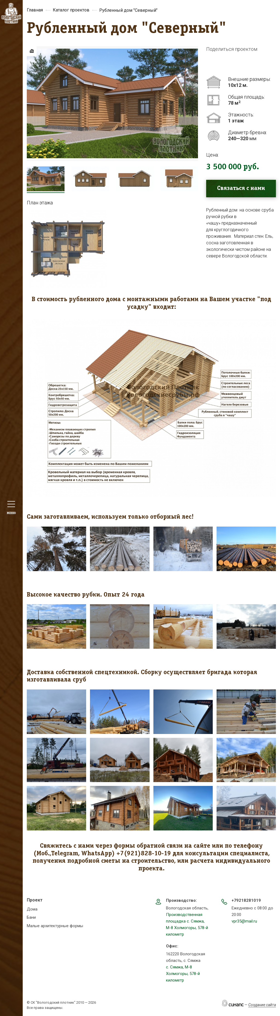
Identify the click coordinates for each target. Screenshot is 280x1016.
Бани (31, 917)
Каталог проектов (71, 10)
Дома (32, 909)
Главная (35, 10)
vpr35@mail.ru (244, 921)
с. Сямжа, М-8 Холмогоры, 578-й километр (183, 974)
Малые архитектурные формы (55, 925)
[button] (67, 249)
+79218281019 (246, 900)
